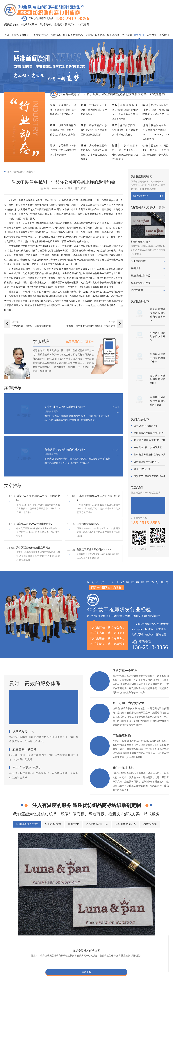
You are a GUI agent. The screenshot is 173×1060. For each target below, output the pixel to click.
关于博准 (151, 34)
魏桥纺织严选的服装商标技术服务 (157, 379)
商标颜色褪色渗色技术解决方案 (131, 980)
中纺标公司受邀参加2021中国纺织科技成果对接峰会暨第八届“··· (90, 326)
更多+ (162, 207)
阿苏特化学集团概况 (88, 523)
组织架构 (148, 1021)
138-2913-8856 (72, 18)
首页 (6, 34)
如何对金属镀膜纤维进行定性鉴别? (149, 440)
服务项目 (76, 1009)
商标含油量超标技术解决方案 (131, 985)
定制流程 (148, 1026)
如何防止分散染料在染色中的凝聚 (149, 454)
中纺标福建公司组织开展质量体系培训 (31, 326)
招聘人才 (148, 1030)
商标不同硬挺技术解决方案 (94, 985)
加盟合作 (148, 1039)
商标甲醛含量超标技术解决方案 (27, 985)
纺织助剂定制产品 (73, 34)
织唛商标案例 (105, 1016)
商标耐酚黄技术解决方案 (65, 866)
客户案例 (127, 34)
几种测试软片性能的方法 (146, 462)
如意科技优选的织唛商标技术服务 (65, 406)
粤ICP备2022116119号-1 (121, 1056)
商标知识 (126, 1030)
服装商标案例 (105, 1030)
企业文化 (159, 1016)
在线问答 (126, 1035)
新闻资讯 (139, 34)
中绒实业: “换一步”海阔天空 (148, 447)
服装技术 (56, 34)
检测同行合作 (162, 1039)
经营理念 (159, 1026)
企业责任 (159, 1021)
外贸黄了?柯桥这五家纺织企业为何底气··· (149, 476)
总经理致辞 (160, 1030)
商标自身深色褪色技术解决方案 (91, 980)
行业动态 (30, 171)
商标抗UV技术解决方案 (107, 866)
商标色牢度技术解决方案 (23, 974)
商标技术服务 (90, 1056)
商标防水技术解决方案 (55, 974)
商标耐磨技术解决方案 (61, 985)
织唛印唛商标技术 (21, 34)
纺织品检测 (113, 34)
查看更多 (23, 890)
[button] (79, 903)
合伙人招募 (160, 1035)
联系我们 (164, 34)
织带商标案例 (105, 1026)
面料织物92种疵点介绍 (145, 425)
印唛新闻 (126, 1016)
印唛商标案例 (105, 1021)
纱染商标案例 (105, 1035)
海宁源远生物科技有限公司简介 (33, 547)
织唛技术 (126, 1026)
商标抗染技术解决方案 (116, 974)
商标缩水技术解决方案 (85, 974)
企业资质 (148, 1016)
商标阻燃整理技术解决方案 (24, 991)
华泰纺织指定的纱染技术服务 (157, 336)
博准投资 (148, 1035)
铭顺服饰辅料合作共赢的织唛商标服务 (157, 401)
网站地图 (137, 1056)
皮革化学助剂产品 (95, 34)
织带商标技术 (41, 34)
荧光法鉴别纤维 (142, 469)
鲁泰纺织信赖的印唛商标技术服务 (65, 449)
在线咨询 (148, 1044)
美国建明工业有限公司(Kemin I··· (94, 549)
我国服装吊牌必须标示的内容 (149, 432)
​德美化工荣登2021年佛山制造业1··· (35, 523)
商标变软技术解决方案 (23, 866)
